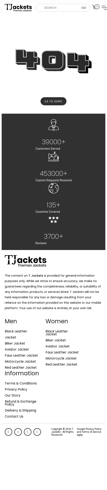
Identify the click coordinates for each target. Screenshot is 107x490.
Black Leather (16, 331)
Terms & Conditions (21, 383)
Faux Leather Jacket (21, 355)
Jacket (10, 337)
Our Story (12, 395)
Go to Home (53, 101)
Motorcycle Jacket (20, 361)
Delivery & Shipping (20, 410)
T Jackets (35, 276)
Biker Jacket (15, 343)
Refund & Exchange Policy (20, 403)
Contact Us (14, 416)
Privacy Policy (16, 389)
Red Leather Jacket (21, 367)
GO (83, 7)
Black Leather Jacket (57, 333)
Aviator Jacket (17, 349)
